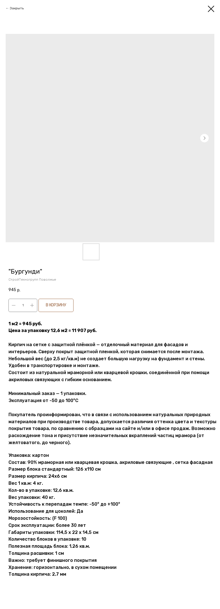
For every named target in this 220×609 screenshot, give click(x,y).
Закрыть (17, 8)
